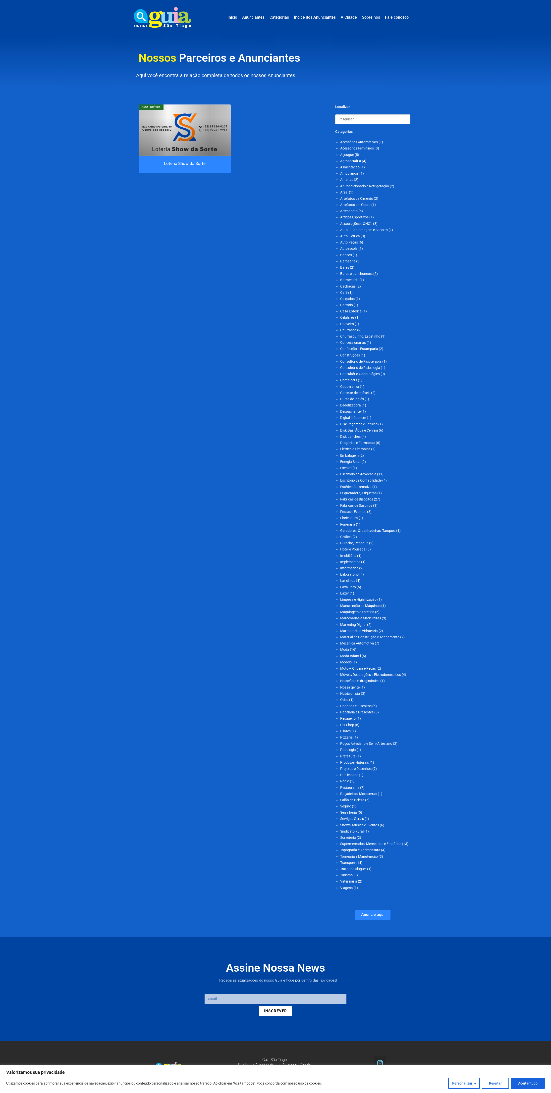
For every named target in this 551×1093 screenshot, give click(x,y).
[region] (275, 1079)
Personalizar (462, 1083)
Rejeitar (495, 1083)
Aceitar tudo (528, 1083)
